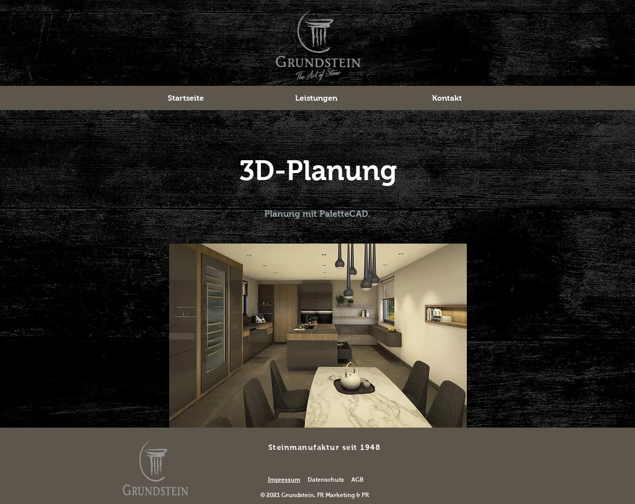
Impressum (284, 479)
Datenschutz (326, 479)
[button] (316, 98)
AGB (357, 479)
